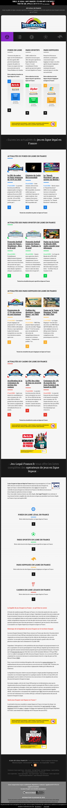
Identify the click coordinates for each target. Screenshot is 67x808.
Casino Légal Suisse (54, 773)
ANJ (36, 488)
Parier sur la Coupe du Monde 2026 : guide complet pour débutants (51, 245)
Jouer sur (15, 97)
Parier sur (33, 100)
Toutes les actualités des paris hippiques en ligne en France (33, 352)
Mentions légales (17, 762)
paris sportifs (46, 706)
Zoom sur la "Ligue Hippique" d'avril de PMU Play (51, 312)
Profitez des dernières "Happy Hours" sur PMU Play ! (33, 313)
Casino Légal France (19, 770)
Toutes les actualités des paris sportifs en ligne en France (33, 281)
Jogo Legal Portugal (34, 773)
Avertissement (27, 762)
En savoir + (38, 806)
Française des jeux (16, 652)
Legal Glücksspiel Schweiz (31, 772)
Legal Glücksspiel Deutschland (41, 775)
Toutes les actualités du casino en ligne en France (33, 420)
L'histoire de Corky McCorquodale (33, 176)
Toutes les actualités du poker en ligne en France (33, 213)
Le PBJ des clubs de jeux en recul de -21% (33, 383)
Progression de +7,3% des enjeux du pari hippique (14, 312)
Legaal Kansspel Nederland (26, 775)
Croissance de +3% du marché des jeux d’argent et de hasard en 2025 (51, 384)
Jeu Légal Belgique (45, 770)
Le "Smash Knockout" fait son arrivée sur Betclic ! (51, 177)
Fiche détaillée (16, 102)
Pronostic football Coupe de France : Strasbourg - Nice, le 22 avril (15, 245)
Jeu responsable (44, 762)
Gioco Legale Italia (12, 773)
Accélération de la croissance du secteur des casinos (15, 384)
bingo (26, 708)
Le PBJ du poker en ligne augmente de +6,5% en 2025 (15, 177)
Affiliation (36, 762)
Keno (32, 708)
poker (21, 708)
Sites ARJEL (28, 770)
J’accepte (46, 806)
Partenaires (42, 772)
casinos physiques (47, 662)
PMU (18, 658)
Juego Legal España (23, 773)
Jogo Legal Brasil (44, 773)
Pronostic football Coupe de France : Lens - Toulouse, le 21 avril (33, 245)
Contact (52, 762)
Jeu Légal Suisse (36, 770)
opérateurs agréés (13, 706)
